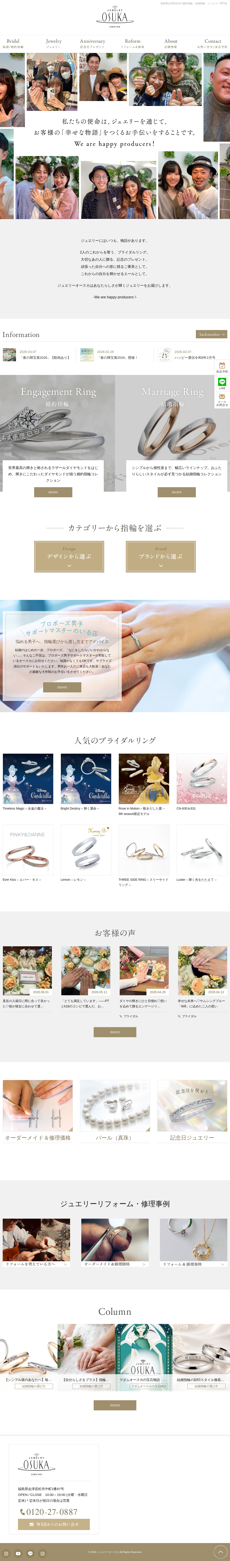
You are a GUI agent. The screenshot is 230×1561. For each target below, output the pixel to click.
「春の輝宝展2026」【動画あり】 (48, 357)
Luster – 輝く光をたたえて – (197, 879)
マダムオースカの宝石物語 (148, 1386)
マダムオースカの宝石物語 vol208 (146, 1380)
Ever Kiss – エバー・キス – (22, 879)
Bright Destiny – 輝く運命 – (80, 808)
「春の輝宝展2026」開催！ (120, 357)
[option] (40, 354)
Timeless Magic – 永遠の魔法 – (24, 808)
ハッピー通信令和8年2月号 (197, 357)
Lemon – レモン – (73, 879)
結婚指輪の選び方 (34, 1386)
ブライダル (131, 1016)
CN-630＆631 (186, 808)
